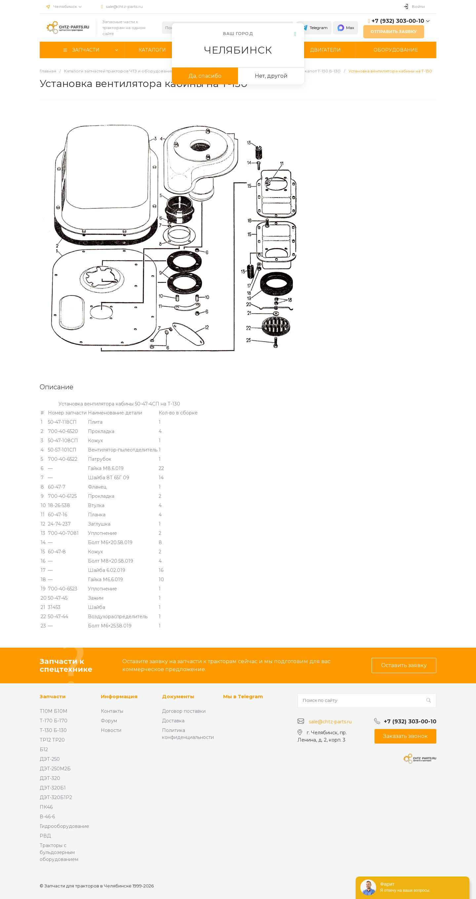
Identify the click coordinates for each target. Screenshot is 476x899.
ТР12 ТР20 (52, 740)
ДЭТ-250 (50, 759)
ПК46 (46, 807)
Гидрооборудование (64, 826)
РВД (45, 836)
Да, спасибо (204, 76)
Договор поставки (184, 711)
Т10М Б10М (53, 711)
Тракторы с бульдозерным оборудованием (59, 852)
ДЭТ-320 (50, 778)
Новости (111, 730)
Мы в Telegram (243, 696)
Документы (178, 696)
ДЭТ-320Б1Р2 (56, 797)
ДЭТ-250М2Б (55, 769)
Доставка (173, 721)
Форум (109, 721)
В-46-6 (47, 817)
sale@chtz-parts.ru (124, 6)
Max (345, 28)
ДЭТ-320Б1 (53, 788)
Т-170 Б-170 (53, 721)
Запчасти (53, 696)
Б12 (44, 749)
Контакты (112, 711)
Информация (119, 696)
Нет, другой (271, 76)
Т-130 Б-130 (53, 730)
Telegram (314, 28)
